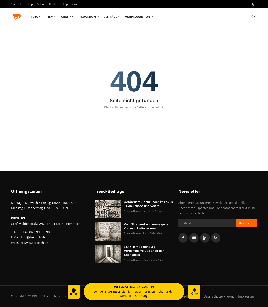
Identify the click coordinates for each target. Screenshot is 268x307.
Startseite (16, 4)
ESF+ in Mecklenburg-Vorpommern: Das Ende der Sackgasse (144, 251)
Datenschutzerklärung (219, 296)
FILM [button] (51, 17)
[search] (253, 16)
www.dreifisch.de (36, 243)
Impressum (70, 4)
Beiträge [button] (112, 17)
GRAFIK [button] (67, 17)
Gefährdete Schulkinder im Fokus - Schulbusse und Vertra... (148, 204)
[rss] (215, 238)
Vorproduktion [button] (139, 17)
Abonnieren (246, 223)
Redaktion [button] (89, 17)
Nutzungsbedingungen (184, 296)
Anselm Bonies (132, 211)
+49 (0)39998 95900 (37, 232)
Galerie (41, 4)
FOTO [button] (36, 17)
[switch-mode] (254, 4)
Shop (30, 4)
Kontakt (54, 4)
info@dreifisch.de (33, 237)
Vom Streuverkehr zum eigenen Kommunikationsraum (147, 226)
